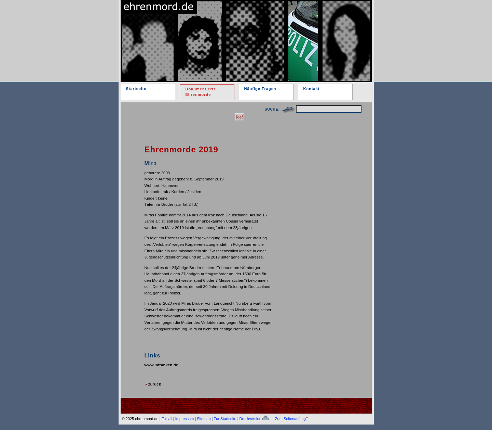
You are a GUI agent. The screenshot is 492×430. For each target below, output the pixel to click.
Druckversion (254, 419)
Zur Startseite (225, 419)
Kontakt (311, 89)
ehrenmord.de (200, 35)
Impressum (184, 419)
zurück (153, 384)
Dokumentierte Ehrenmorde (201, 92)
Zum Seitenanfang (290, 419)
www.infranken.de (161, 365)
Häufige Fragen (260, 89)
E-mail (167, 419)
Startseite (136, 89)
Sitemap (203, 419)
